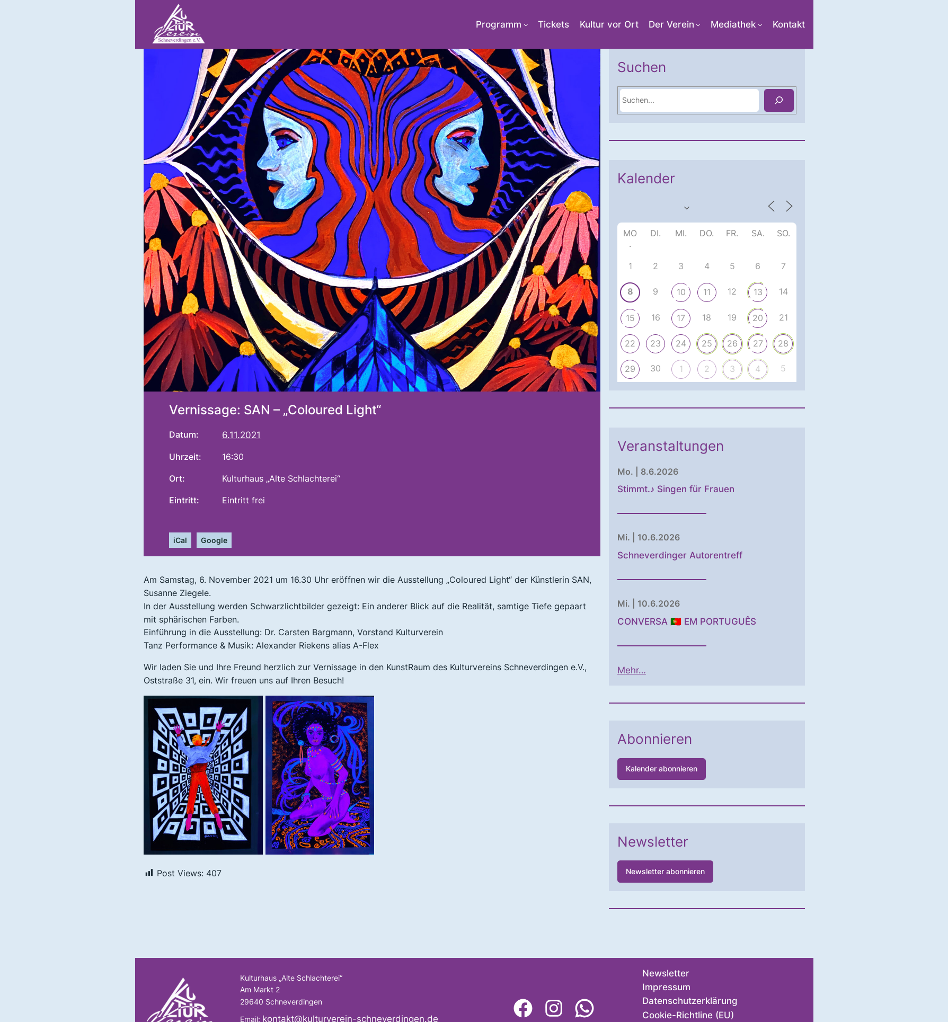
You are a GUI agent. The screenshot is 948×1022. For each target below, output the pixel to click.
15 (630, 318)
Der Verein (671, 24)
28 (783, 343)
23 (655, 343)
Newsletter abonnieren (665, 871)
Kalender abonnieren (661, 768)
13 (758, 292)
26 (732, 343)
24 (681, 343)
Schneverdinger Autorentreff (679, 555)
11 (707, 292)
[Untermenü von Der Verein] (698, 24)
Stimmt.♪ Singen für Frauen (675, 489)
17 (681, 318)
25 (707, 343)
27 (758, 343)
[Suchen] (779, 100)
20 (757, 318)
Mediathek (733, 24)
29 (630, 368)
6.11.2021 (241, 435)
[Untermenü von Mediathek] (760, 24)
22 (630, 343)
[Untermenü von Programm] (526, 24)
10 (681, 292)
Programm (498, 24)
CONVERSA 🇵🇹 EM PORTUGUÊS (686, 621)
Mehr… (631, 670)
